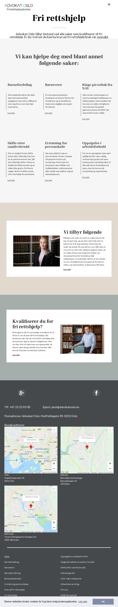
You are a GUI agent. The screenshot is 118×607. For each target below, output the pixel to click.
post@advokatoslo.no (65, 407)
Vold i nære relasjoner (71, 578)
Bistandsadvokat (12, 578)
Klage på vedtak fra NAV (97, 87)
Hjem (6, 556)
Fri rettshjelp (10, 595)
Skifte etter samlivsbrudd (18, 145)
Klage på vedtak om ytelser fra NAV (77, 562)
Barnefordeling (20, 85)
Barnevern (53, 85)
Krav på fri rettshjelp (14, 589)
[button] (109, 4)
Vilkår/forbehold (69, 595)
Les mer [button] (83, 601)
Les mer (11, 113)
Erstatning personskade (16, 584)
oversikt (102, 37)
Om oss (64, 589)
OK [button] (103, 601)
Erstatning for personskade (56, 145)
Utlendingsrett (68, 573)
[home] (18, 6)
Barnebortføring (12, 573)
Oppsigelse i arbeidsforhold (94, 145)
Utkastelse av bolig (70, 584)
